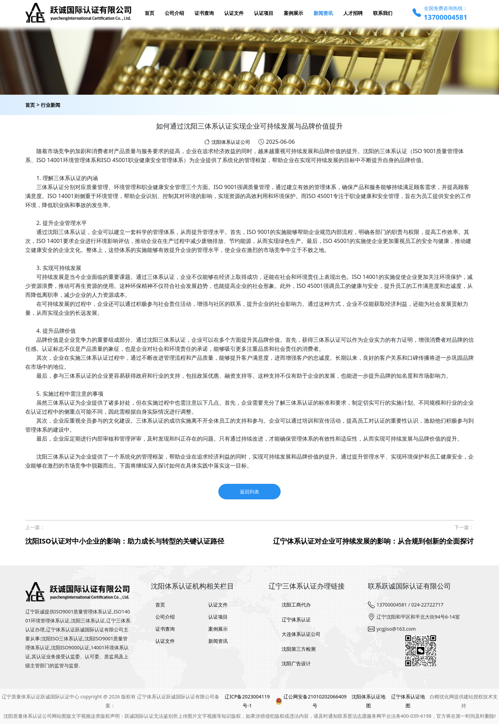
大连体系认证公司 (301, 634)
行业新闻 (50, 105)
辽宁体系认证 (296, 619)
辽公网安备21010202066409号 (311, 701)
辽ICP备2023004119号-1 (247, 701)
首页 (30, 105)
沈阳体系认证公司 (230, 142)
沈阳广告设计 (296, 663)
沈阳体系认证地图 (368, 701)
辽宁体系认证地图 (408, 701)
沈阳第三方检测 (299, 649)
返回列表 (249, 491)
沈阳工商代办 (296, 604)
